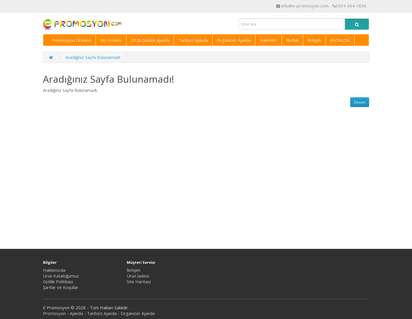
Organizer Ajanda (234, 40)
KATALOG (340, 40)
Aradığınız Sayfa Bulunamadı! (93, 57)
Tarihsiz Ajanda (193, 40)
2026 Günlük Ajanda (150, 40)
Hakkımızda (54, 270)
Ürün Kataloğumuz (61, 276)
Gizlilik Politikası (58, 281)
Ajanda (76, 313)
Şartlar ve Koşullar (60, 287)
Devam (359, 102)
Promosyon (54, 313)
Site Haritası (139, 281)
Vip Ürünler (111, 40)
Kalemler (268, 40)
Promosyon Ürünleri (71, 40)
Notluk (292, 40)
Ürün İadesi (138, 276)
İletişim (314, 40)
